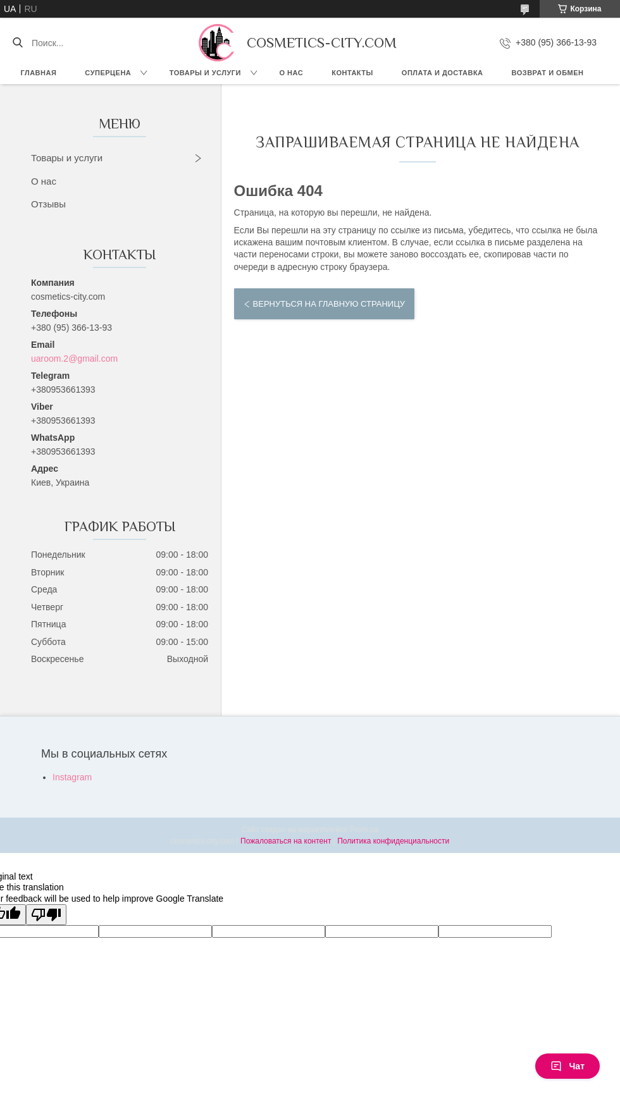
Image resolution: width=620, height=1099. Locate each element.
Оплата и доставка (442, 73)
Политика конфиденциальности (393, 841)
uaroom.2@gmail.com (74, 358)
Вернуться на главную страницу (329, 304)
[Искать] (17, 43)
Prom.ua (364, 829)
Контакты (352, 73)
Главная (38, 73)
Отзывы (48, 204)
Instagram (72, 777)
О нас (292, 73)
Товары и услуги (205, 73)
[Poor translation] (46, 914)
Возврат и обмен (548, 73)
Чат (567, 1066)
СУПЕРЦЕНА (108, 73)
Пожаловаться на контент (285, 841)
